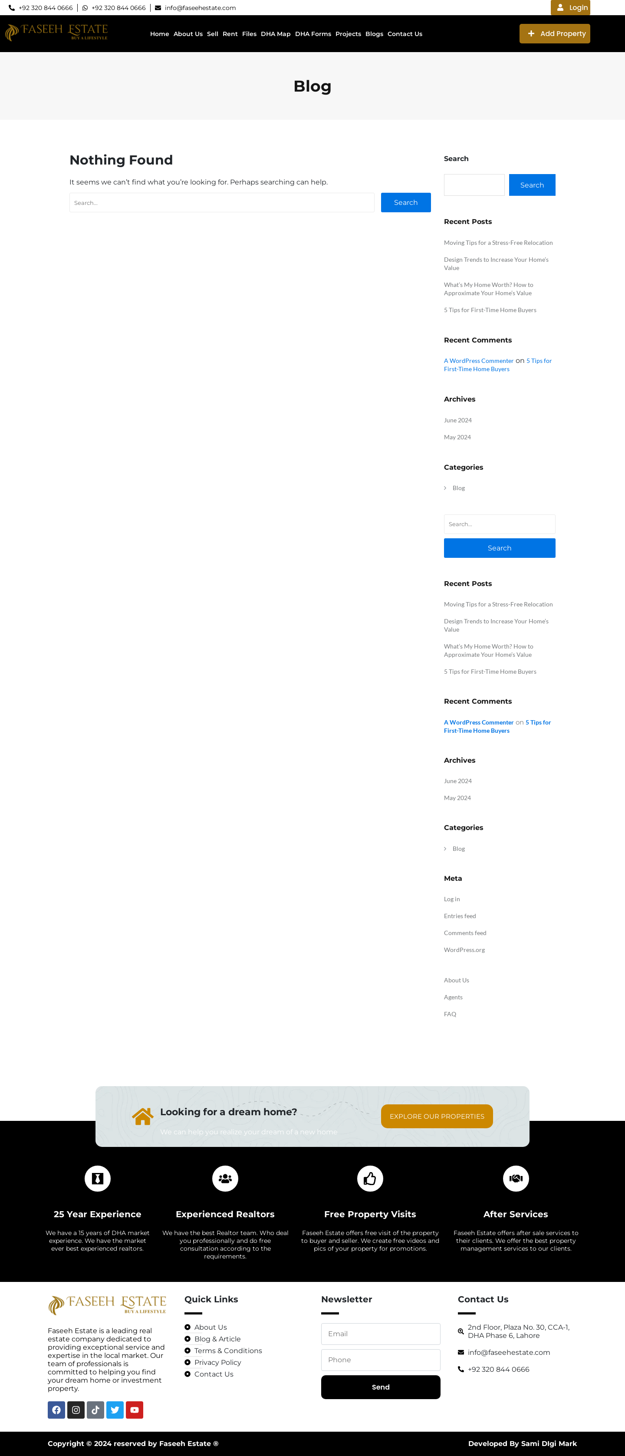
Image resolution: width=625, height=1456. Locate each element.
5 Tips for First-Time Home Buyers (490, 309)
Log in (452, 899)
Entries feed (460, 915)
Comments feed (465, 932)
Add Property (557, 34)
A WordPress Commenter (479, 360)
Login (572, 8)
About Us (456, 980)
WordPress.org (464, 949)
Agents (453, 997)
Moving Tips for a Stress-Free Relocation (498, 242)
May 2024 (457, 437)
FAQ (450, 1014)
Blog (459, 487)
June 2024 (458, 420)
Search (406, 202)
